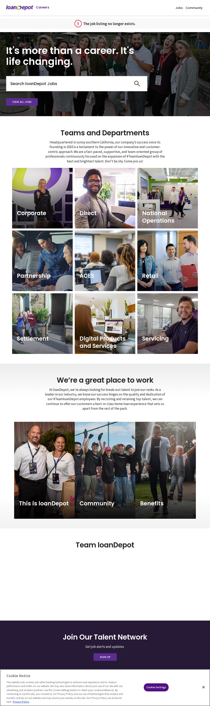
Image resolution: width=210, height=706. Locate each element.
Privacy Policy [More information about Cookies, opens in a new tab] (21, 702)
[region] (105, 687)
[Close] (203, 687)
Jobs (179, 8)
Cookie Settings (156, 687)
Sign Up (105, 657)
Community (194, 8)
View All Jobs (22, 102)
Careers (42, 7)
